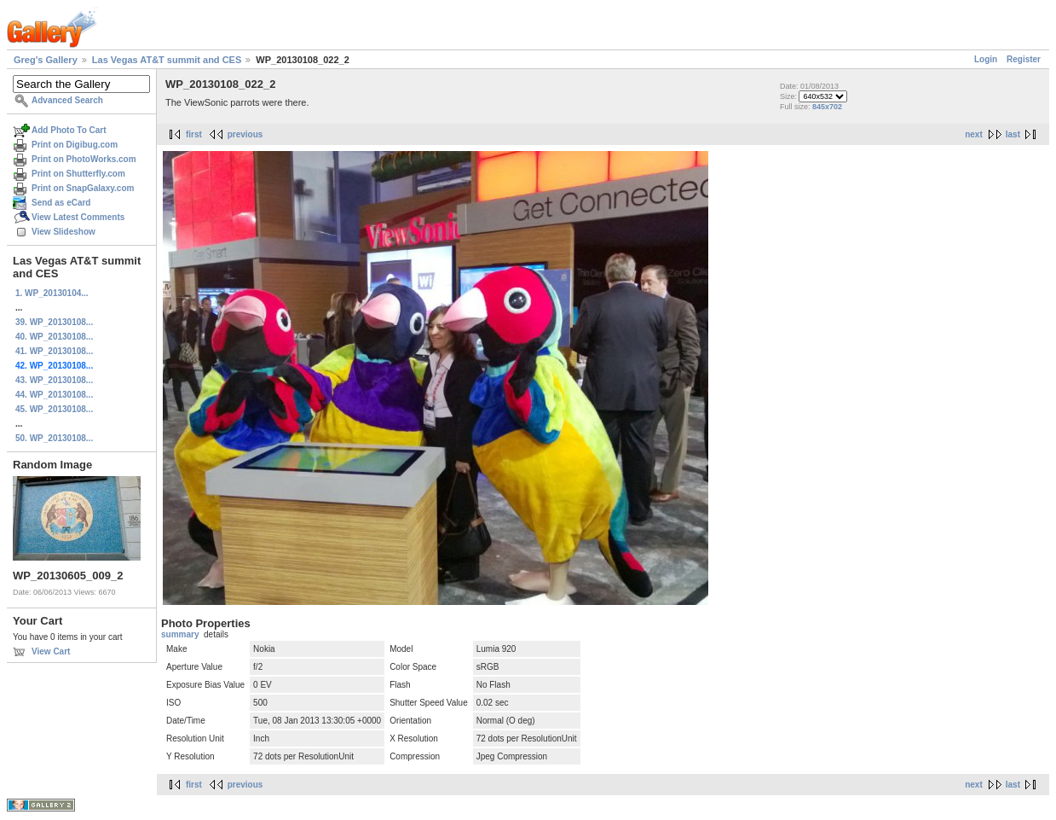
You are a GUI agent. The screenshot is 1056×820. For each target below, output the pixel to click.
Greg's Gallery (46, 60)
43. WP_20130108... (54, 380)
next (974, 134)
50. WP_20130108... (54, 438)
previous (245, 134)
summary (180, 634)
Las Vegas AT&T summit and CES (166, 60)
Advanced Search (67, 100)
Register (1024, 59)
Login (985, 59)
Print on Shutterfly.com (78, 173)
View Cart (51, 651)
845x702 (827, 106)
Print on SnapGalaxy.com (83, 188)
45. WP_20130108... (54, 409)
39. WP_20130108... (54, 322)
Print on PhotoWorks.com (84, 159)
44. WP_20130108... (54, 394)
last (1013, 134)
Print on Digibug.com (75, 144)
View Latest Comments (78, 217)
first (194, 134)
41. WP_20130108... (54, 351)
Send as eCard (61, 202)
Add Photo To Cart (69, 130)
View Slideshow (63, 231)
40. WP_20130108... (54, 336)
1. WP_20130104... (52, 293)
